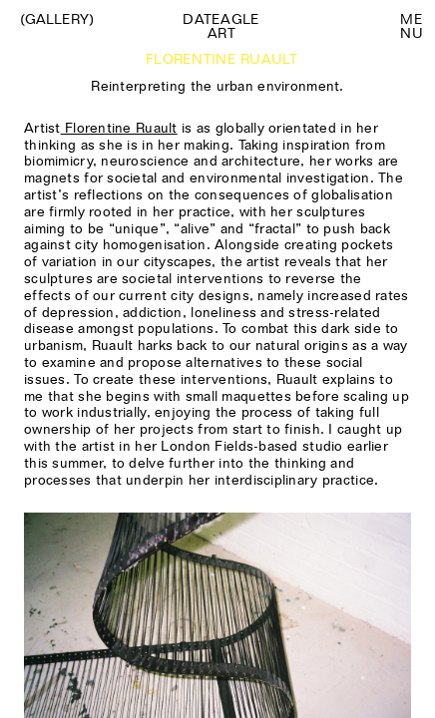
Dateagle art (221, 26)
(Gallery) (57, 19)
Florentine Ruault (119, 128)
